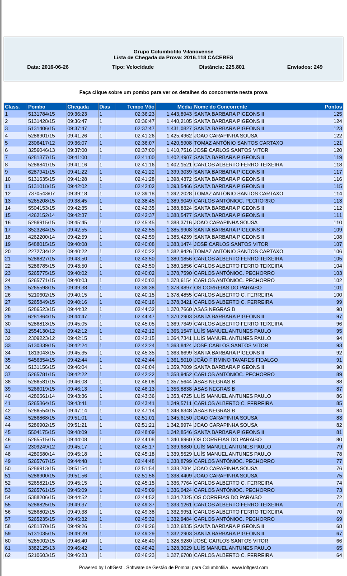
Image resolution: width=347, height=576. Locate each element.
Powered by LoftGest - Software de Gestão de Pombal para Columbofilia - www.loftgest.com (173, 567)
